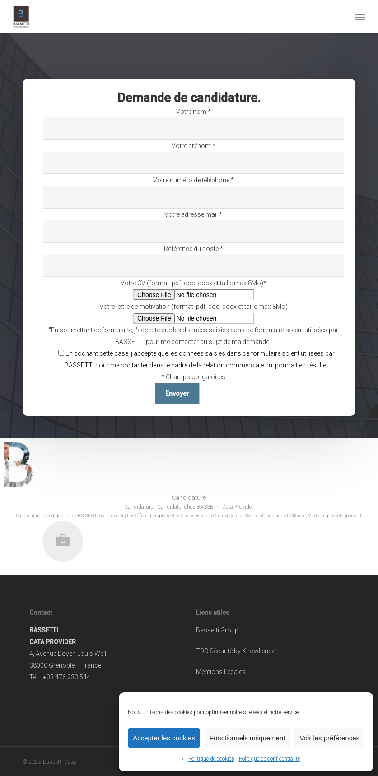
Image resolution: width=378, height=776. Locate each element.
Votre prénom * (193, 158)
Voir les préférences (329, 738)
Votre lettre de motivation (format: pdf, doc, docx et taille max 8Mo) (193, 313)
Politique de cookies (211, 759)
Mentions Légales (221, 671)
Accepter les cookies (164, 738)
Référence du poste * (193, 261)
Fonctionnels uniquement (247, 738)
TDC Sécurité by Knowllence (235, 651)
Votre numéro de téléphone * (193, 193)
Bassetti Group (217, 630)
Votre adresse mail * (193, 227)
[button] (360, 16)
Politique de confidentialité (269, 759)
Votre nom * (193, 124)
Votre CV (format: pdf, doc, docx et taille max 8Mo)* (193, 290)
